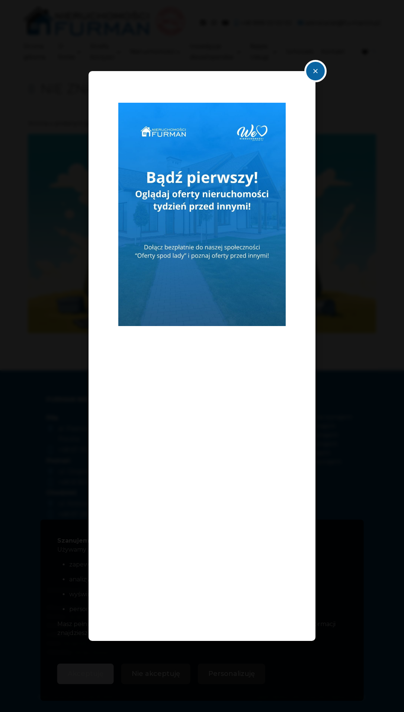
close (315, 71)
